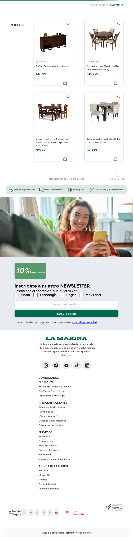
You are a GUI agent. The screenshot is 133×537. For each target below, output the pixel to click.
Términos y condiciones (79, 532)
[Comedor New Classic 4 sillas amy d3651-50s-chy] (104, 52)
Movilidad (93, 295)
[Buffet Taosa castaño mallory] (53, 52)
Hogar (71, 295)
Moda (25, 295)
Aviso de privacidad (53, 532)
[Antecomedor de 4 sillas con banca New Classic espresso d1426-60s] (53, 127)
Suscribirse (66, 313)
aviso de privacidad (84, 322)
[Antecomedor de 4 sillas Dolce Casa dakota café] (104, 127)
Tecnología (48, 295)
